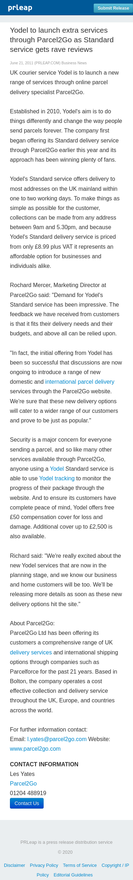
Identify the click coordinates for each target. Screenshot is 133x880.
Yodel (57, 469)
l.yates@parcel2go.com (57, 739)
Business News (74, 63)
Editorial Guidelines (73, 875)
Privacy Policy (44, 865)
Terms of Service (80, 865)
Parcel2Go (23, 784)
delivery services (31, 652)
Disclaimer (14, 865)
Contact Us (27, 803)
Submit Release (113, 8)
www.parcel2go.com (35, 749)
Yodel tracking (56, 478)
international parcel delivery (80, 382)
